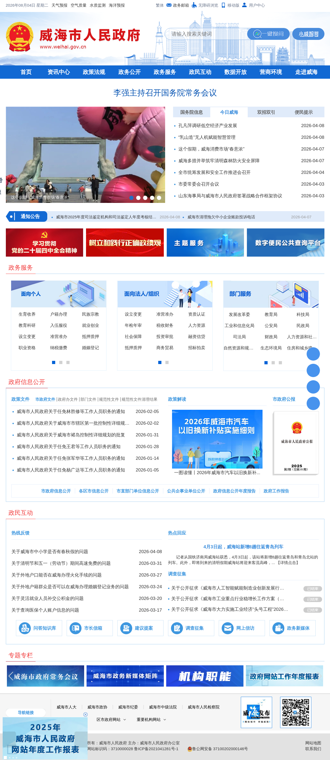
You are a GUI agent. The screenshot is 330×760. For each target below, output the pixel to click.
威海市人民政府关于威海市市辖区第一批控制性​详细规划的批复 (74, 423)
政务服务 (165, 72)
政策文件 (20, 399)
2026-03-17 (150, 610)
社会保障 (133, 336)
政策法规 (94, 72)
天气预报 (17, 5)
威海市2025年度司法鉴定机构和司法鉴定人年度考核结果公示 (107, 217)
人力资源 (196, 325)
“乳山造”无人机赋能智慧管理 (206, 137)
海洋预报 (74, 5)
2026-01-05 (147, 470)
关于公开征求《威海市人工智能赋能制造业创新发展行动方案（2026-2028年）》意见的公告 (230, 588)
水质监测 (55, 5)
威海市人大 (66, 707)
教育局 (271, 314)
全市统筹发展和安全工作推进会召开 (214, 172)
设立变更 (27, 336)
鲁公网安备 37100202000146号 (217, 748)
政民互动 (200, 72)
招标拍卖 (196, 347)
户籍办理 (58, 314)
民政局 (303, 325)
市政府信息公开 (56, 491)
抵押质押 (90, 336)
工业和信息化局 (239, 325)
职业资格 (27, 347)
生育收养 (27, 314)
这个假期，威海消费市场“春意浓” (211, 149)
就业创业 (90, 325)
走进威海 (306, 72)
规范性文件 (109, 399)
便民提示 (304, 112)
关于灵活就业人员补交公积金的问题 (47, 598)
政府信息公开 (26, 381)
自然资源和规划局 (241, 348)
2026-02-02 (147, 423)
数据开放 (235, 72)
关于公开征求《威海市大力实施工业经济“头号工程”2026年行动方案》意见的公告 (230, 609)
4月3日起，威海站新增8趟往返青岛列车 (243, 546)
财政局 (271, 337)
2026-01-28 (147, 446)
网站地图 (313, 743)
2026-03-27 (150, 575)
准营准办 (58, 336)
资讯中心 (59, 72)
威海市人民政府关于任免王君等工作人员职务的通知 (69, 446)
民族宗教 (90, 314)
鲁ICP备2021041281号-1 (156, 748)
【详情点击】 (288, 562)
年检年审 (133, 325)
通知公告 (30, 216)
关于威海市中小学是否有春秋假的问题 (49, 551)
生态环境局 (271, 348)
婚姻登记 (90, 347)
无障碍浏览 (208, 5)
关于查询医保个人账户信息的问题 (45, 610)
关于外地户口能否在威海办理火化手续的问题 (56, 575)
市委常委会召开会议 (198, 184)
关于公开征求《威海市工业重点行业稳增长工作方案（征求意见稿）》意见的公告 (230, 598)
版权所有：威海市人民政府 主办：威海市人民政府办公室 (129, 743)
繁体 (160, 5)
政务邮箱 (181, 5)
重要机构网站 (149, 719)
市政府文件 (45, 399)
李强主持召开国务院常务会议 (165, 92)
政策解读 (177, 399)
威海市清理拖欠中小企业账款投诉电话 (220, 217)
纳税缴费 (58, 347)
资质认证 (196, 314)
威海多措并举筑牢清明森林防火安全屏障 (219, 160)
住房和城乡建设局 (304, 348)
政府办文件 (68, 399)
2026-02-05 (147, 411)
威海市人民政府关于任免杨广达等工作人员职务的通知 (71, 470)
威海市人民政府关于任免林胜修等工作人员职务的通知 (71, 411)
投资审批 (164, 336)
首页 (26, 72)
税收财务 (164, 325)
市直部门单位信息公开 (138, 491)
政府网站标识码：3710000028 (106, 748)
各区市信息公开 (94, 491)
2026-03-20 (150, 598)
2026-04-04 (312, 172)
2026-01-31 (147, 434)
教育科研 (27, 325)
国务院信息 (191, 112)
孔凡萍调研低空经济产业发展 (207, 125)
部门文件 (88, 399)
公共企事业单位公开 (186, 491)
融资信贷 (196, 336)
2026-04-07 (312, 149)
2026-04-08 (312, 125)
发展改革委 (239, 314)
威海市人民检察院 (204, 707)
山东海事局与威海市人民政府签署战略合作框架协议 (230, 195)
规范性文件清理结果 (139, 399)
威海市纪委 (128, 707)
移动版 (233, 5)
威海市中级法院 (163, 707)
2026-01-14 (147, 458)
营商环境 (271, 72)
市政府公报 (284, 399)
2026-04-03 (312, 184)
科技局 (303, 314)
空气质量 (36, 5)
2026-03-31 (150, 563)
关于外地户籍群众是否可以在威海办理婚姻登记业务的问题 (70, 586)
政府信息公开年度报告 (234, 491)
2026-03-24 (150, 586)
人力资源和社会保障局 (308, 337)
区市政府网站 (109, 719)
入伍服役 (58, 325)
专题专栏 (20, 655)
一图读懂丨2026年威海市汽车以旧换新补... (217, 472)
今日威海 (229, 112)
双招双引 (266, 112)
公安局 (271, 325)
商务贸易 (164, 347)
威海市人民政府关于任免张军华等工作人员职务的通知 (71, 458)
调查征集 (177, 574)
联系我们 (313, 748)
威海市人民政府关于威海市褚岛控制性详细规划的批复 (71, 434)
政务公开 (129, 72)
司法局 (239, 337)
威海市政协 (97, 707)
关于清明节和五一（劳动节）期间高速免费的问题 (61, 563)
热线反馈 (20, 533)
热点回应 (177, 533)
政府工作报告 (276, 491)
